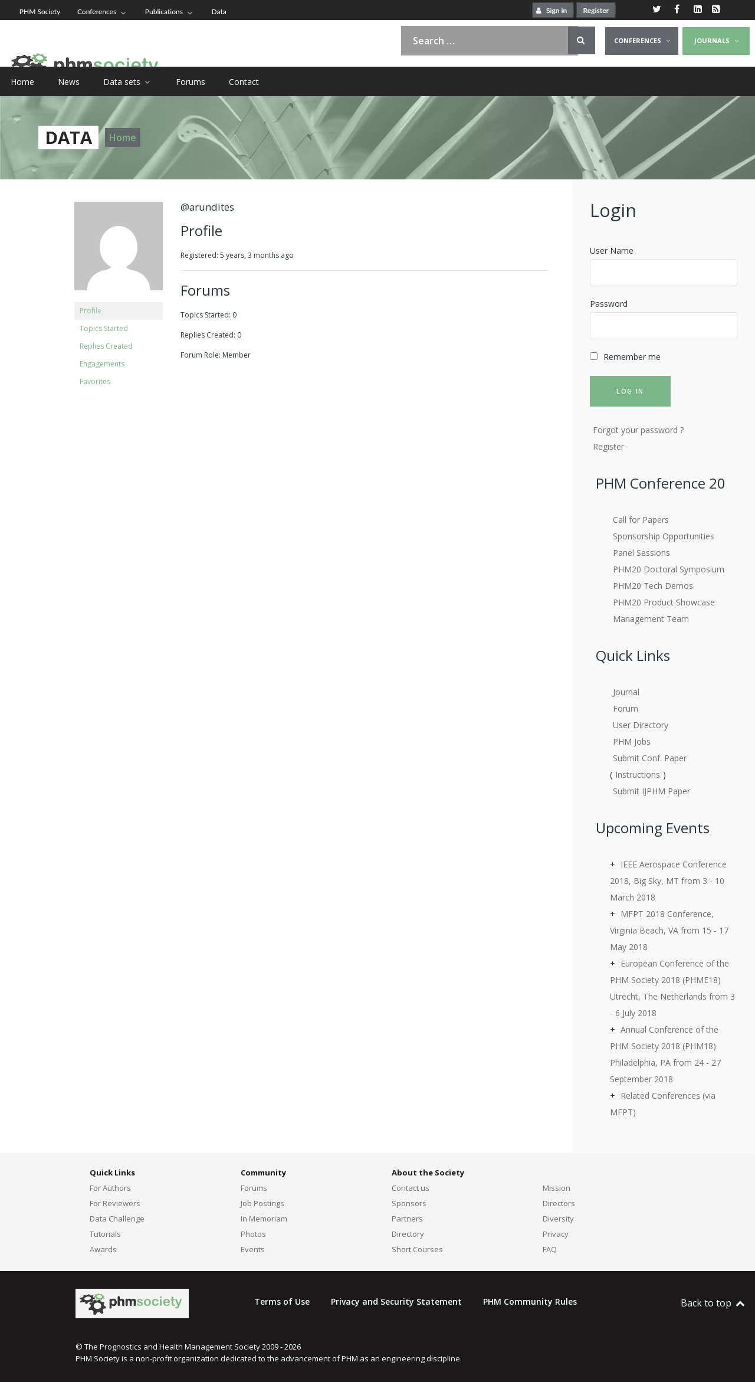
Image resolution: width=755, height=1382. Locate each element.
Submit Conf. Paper (650, 758)
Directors (559, 1203)
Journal (626, 691)
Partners (407, 1218)
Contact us (410, 1188)
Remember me (632, 356)
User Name (611, 250)
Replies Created (106, 346)
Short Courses (417, 1249)
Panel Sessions (641, 552)
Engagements (102, 364)
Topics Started (104, 328)
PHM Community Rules (530, 1301)
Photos (253, 1234)
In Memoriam (264, 1218)
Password (609, 303)
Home (122, 137)
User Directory (640, 725)
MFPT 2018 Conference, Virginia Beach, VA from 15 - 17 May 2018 (669, 930)
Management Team (651, 618)
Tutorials (105, 1234)
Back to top (713, 1302)
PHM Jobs (632, 741)
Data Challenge (117, 1218)
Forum (625, 708)
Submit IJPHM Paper (651, 791)
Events (253, 1249)
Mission (556, 1188)
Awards (103, 1249)
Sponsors (409, 1203)
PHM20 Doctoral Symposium (668, 569)
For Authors (110, 1188)
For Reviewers (115, 1203)
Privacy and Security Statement (396, 1301)
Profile (90, 311)
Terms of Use (282, 1301)
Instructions (637, 774)
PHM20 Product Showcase (664, 602)
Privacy (556, 1234)
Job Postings (262, 1203)
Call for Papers (641, 519)
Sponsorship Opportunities (663, 536)
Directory (408, 1234)
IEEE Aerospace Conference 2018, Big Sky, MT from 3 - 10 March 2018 (668, 881)
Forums (254, 1188)
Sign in (550, 10)
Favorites (95, 381)
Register (596, 10)
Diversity (558, 1218)
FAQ (550, 1249)
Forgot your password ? (638, 429)
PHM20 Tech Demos (653, 585)
